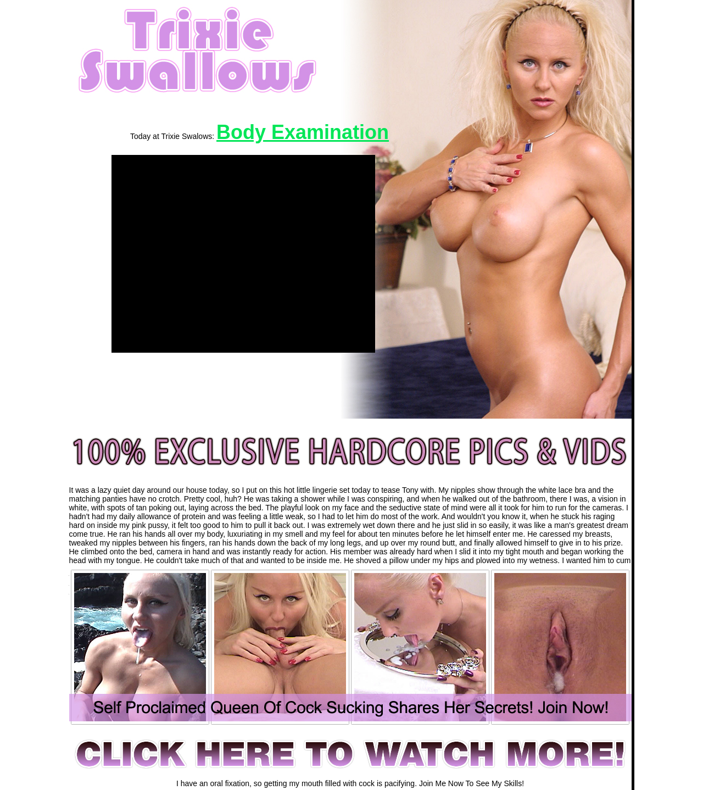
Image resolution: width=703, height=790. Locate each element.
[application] (243, 254)
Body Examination (302, 132)
